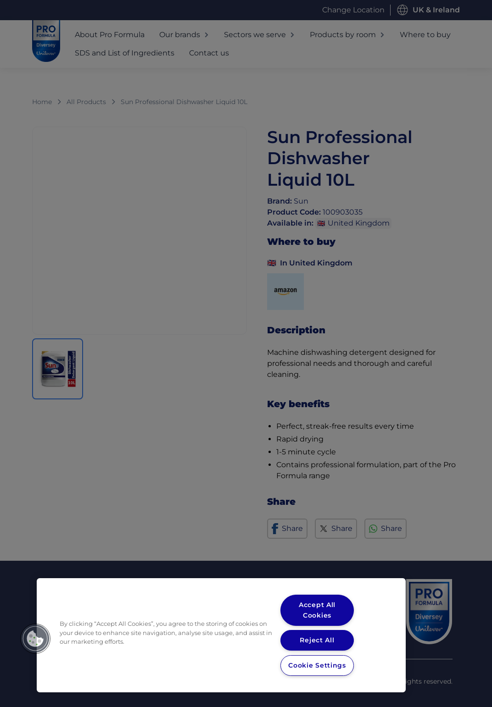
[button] (35, 638)
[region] (221, 635)
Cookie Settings (317, 665)
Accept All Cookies (317, 610)
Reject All (317, 640)
